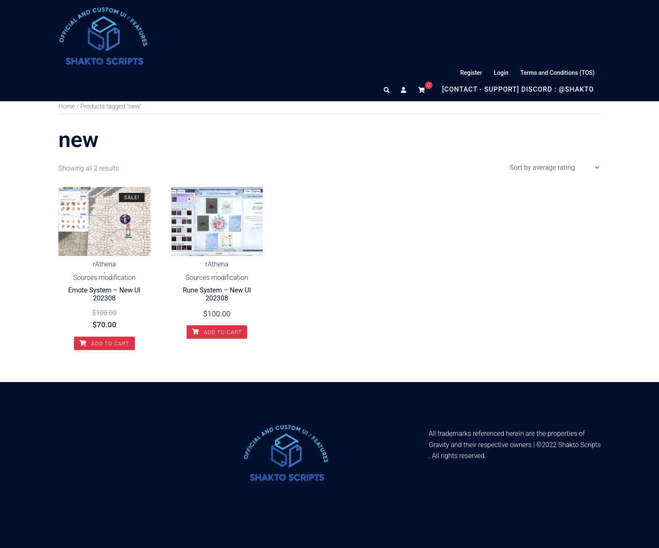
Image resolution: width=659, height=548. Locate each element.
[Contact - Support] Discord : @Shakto (518, 89)
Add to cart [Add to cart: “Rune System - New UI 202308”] (217, 332)
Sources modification (104, 277)
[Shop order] (554, 167)
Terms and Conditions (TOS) (557, 72)
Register (471, 72)
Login (501, 72)
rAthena (104, 264)
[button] (387, 89)
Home (66, 106)
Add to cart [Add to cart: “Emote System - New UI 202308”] (104, 343)
